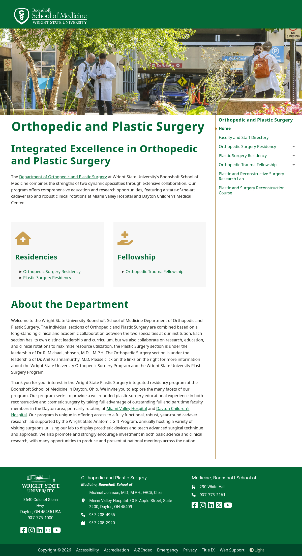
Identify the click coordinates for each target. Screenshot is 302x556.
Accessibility (87, 550)
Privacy (190, 550)
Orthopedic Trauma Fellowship (155, 271)
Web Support (232, 550)
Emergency (167, 550)
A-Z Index (143, 550)
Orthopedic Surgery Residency (52, 271)
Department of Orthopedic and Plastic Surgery (63, 177)
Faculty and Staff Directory (244, 137)
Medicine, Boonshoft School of (106, 484)
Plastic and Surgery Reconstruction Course (252, 190)
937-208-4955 (102, 514)
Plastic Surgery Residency (47, 277)
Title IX (208, 550)
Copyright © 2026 (54, 550)
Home (225, 128)
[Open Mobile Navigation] (296, 14)
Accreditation (116, 550)
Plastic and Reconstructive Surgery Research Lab (251, 176)
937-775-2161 (212, 494)
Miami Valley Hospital (126, 408)
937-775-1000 (40, 517)
